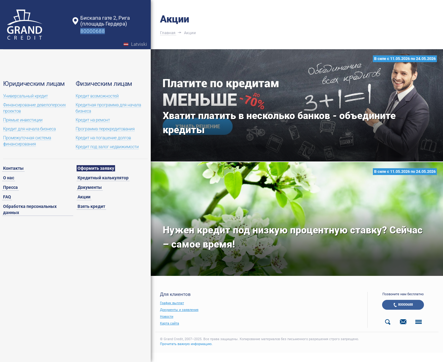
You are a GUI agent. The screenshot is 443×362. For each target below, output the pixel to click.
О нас (8, 177)
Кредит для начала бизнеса (29, 128)
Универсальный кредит (25, 95)
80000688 (405, 305)
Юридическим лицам (34, 83)
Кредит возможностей (97, 95)
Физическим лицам (104, 83)
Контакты (13, 168)
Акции (84, 196)
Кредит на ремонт (93, 119)
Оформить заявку (96, 168)
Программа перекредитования (105, 128)
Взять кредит (91, 206)
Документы (90, 187)
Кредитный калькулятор (103, 177)
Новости (166, 317)
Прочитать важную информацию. (186, 344)
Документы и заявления (179, 310)
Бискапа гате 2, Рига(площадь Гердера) (105, 20)
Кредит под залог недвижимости (107, 146)
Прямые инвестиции (22, 119)
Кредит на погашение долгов (103, 137)
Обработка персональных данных (30, 209)
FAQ (7, 196)
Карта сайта (169, 323)
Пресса (10, 187)
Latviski (139, 44)
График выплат (172, 303)
